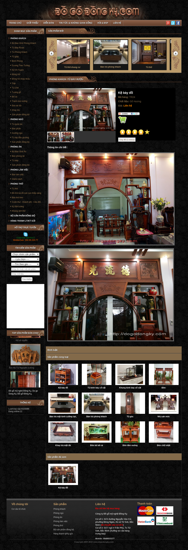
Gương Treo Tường (21, 65)
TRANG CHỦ (15, 23)
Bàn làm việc (18, 174)
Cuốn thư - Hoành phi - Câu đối (26, 202)
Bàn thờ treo (17, 197)
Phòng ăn (16, 147)
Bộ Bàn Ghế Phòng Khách (24, 43)
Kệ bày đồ (63, 388)
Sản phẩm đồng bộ (21, 114)
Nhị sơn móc (164, 417)
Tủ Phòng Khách (19, 52)
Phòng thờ (17, 184)
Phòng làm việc (19, 170)
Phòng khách (18, 38)
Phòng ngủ (17, 119)
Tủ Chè (15, 88)
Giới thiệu (32, 23)
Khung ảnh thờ (18, 211)
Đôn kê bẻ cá (96, 445)
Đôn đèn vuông (130, 445)
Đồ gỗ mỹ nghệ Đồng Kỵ (20, 391)
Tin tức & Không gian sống (75, 23)
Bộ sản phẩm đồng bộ (23, 216)
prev (52, 54)
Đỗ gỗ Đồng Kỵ (24, 394)
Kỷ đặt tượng (18, 206)
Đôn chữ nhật (163, 445)
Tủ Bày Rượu (18, 47)
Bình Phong (17, 61)
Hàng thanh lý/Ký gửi (23, 221)
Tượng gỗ (16, 92)
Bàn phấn (16, 128)
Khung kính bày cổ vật (130, 388)
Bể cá (14, 97)
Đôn (164, 388)
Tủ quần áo (17, 124)
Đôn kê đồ (16, 105)
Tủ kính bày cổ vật (96, 388)
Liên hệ (117, 23)
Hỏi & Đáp (103, 23)
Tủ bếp (15, 160)
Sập (14, 83)
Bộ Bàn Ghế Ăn (19, 151)
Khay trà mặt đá (63, 445)
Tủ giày (15, 56)
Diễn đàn (48, 23)
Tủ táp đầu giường (20, 137)
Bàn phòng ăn (18, 156)
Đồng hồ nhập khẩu (21, 79)
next (176, 54)
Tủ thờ (152, 53)
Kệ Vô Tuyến (18, 70)
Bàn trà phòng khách (114, 53)
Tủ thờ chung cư (76, 53)
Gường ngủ (17, 133)
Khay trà (16, 110)
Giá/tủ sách (17, 179)
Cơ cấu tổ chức (19, 509)
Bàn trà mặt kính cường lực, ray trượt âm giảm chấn (63, 417)
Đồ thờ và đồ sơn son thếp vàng (26, 193)
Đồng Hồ (16, 74)
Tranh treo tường (19, 101)
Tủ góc (130, 417)
